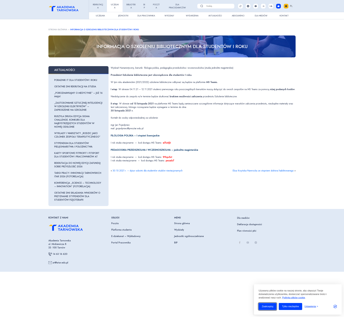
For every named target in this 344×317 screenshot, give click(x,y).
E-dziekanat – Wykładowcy (126, 236)
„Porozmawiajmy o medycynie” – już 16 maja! (78, 94)
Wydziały (169, 15)
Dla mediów (243, 218)
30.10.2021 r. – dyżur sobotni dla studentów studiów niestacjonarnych (148, 170)
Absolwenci (238, 15)
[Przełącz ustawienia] (311, 306)
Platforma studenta (121, 229)
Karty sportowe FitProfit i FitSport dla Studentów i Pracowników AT (76, 154)
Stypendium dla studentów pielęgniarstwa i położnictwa (73, 144)
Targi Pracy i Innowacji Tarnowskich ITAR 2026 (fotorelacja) (77, 174)
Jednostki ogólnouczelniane (189, 236)
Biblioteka (131, 6)
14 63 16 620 (57, 254)
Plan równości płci (246, 230)
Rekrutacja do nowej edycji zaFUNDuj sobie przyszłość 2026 (77, 164)
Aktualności (215, 15)
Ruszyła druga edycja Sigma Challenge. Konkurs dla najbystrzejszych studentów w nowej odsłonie (74, 121)
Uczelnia (115, 6)
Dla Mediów (261, 15)
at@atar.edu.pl (58, 262)
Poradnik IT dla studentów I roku (75, 80)
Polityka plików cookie (293, 297)
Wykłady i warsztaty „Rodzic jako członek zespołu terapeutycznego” (77, 135)
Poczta (156, 6)
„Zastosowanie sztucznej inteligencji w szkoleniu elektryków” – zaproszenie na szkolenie (78, 106)
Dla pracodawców (177, 6)
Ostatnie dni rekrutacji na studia (75, 86)
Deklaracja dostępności (249, 224)
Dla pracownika (146, 15)
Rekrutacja (98, 6)
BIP (144, 6)
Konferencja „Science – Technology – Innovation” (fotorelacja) (77, 184)
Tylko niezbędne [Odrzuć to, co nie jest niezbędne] (290, 306)
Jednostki (123, 15)
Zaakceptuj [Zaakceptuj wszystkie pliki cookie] (267, 306)
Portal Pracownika (121, 242)
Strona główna (57, 29)
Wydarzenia (192, 15)
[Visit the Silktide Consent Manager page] (335, 306)
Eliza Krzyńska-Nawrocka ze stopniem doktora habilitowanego (263, 170)
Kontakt (284, 15)
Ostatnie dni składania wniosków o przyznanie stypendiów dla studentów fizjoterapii (77, 196)
